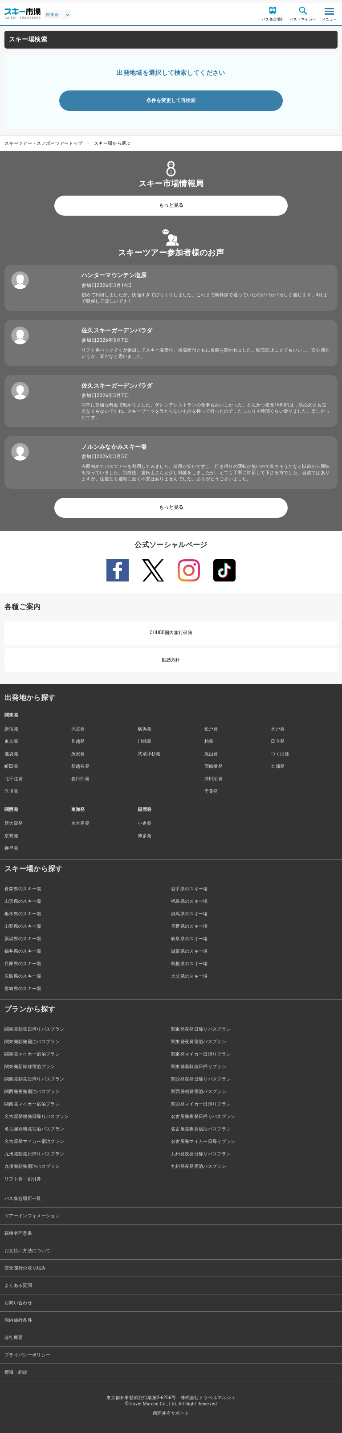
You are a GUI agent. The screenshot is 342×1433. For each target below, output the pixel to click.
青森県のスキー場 (22, 888)
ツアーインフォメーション (32, 1215)
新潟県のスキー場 (22, 938)
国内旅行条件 (18, 1320)
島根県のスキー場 (189, 963)
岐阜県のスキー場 (189, 938)
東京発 (11, 741)
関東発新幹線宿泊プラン (29, 1066)
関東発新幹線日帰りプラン (198, 1066)
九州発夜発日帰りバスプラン (201, 1153)
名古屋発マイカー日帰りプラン (203, 1141)
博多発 (144, 835)
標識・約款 (16, 1372)
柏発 (209, 741)
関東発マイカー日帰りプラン (201, 1054)
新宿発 (11, 728)
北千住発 (13, 778)
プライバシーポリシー (27, 1354)
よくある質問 (18, 1285)
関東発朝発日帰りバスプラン (34, 1029)
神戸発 (11, 848)
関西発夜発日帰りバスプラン (201, 1079)
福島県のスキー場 (189, 901)
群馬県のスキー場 (189, 913)
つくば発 (280, 753)
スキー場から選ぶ (112, 143)
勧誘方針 (171, 659)
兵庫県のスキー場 (22, 963)
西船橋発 (213, 766)
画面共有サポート (171, 1413)
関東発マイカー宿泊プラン (32, 1054)
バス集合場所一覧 (22, 1198)
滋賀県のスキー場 (189, 951)
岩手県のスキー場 (189, 888)
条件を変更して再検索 (171, 100)
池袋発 (11, 753)
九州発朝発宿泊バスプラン (32, 1166)
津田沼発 (213, 778)
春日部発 (80, 778)
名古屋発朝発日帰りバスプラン (36, 1116)
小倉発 (144, 823)
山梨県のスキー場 (22, 926)
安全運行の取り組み (25, 1267)
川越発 (78, 741)
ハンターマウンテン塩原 (114, 275)
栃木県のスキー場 (22, 913)
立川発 (11, 791)
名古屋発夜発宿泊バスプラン (201, 1128)
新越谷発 (80, 766)
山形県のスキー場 (22, 901)
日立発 (278, 741)
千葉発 (211, 791)
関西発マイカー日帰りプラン (201, 1103)
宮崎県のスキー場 (22, 988)
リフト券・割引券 (22, 1178)
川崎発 (144, 741)
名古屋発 (80, 823)
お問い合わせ (18, 1302)
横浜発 (144, 728)
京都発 (11, 835)
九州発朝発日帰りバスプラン (34, 1153)
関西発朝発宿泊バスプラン (198, 1091)
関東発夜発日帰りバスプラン (201, 1029)
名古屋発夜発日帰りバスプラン (203, 1116)
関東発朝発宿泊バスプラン (32, 1041)
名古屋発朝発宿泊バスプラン (34, 1128)
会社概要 (13, 1337)
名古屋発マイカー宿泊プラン (34, 1141)
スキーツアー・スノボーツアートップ (43, 143)
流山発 (211, 753)
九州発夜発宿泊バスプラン (198, 1166)
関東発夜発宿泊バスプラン (198, 1041)
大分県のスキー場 (189, 976)
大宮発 (78, 728)
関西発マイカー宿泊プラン (32, 1103)
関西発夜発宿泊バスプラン (32, 1091)
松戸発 (211, 728)
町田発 (11, 766)
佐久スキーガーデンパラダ (117, 330)
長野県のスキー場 (189, 926)
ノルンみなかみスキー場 (114, 446)
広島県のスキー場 (22, 976)
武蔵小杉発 (149, 753)
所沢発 (78, 753)
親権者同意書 (18, 1233)
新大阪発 (13, 823)
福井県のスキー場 (22, 951)
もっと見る (171, 205)
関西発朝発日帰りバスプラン (34, 1079)
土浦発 (278, 766)
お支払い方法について (27, 1250)
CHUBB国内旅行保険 (171, 632)
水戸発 (278, 728)
